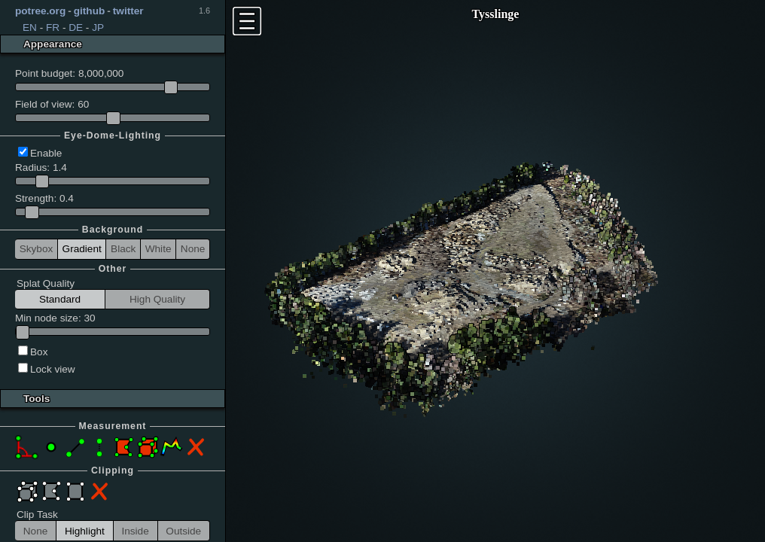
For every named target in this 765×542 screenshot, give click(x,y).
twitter (128, 11)
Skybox (36, 248)
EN (30, 27)
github (89, 11)
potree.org (40, 11)
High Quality (157, 299)
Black (123, 248)
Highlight (85, 531)
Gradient (82, 248)
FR (52, 27)
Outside (183, 531)
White (158, 248)
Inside (134, 531)
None (193, 248)
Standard (60, 299)
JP (98, 27)
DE (76, 27)
